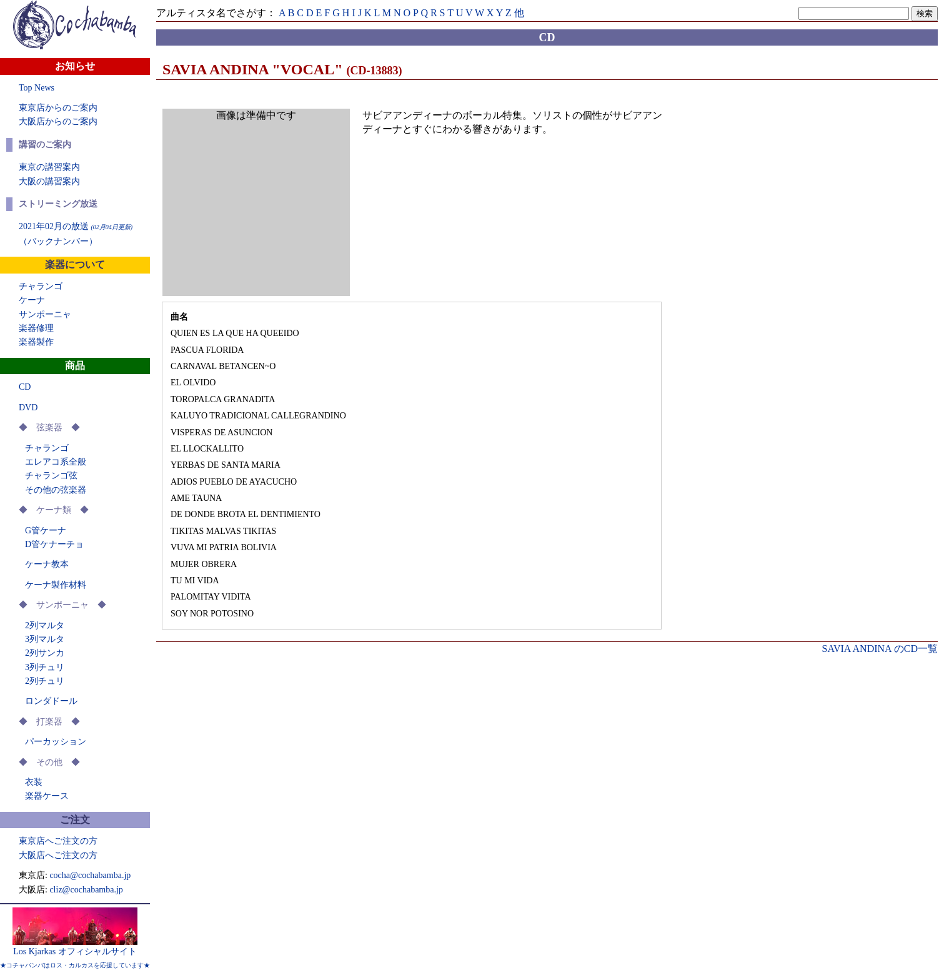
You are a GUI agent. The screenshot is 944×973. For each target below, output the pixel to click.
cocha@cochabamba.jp (90, 875)
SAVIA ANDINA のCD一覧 (880, 648)
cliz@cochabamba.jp (85, 889)
